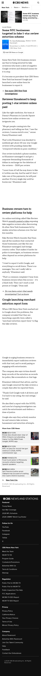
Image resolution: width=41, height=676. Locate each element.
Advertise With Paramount (12, 639)
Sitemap (5, 573)
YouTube (5, 527)
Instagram (6, 534)
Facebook (6, 530)
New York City (12, 480)
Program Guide (8, 558)
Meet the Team (8, 551)
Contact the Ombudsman (11, 653)
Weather (25, 7)
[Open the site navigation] (7, 3)
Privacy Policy (7, 611)
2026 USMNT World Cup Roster (14, 517)
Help (4, 646)
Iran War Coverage (9, 510)
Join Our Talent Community (12, 642)
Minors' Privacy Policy (10, 625)
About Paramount (9, 635)
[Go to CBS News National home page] (20, 3)
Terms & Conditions (9, 569)
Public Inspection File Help (12, 590)
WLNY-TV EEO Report (10, 601)
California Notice (8, 614)
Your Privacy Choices (10, 618)
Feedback (6, 650)
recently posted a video (19, 221)
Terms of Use (7, 622)
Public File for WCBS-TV (11, 583)
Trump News (7, 506)
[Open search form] (38, 3)
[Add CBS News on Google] (13, 52)
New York (5, 7)
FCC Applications (9, 594)
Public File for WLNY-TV (11, 586)
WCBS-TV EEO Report (10, 597)
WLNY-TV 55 (7, 555)
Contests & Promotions (11, 562)
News (17, 7)
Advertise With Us (9, 566)
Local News (6, 27)
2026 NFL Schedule (9, 513)
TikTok (4, 538)
